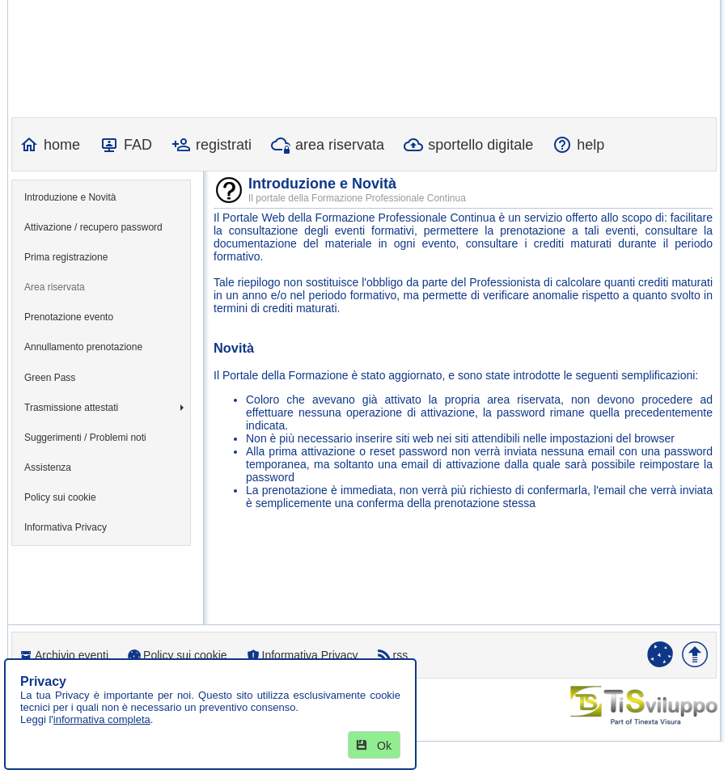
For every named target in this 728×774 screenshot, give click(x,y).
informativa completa (101, 719)
